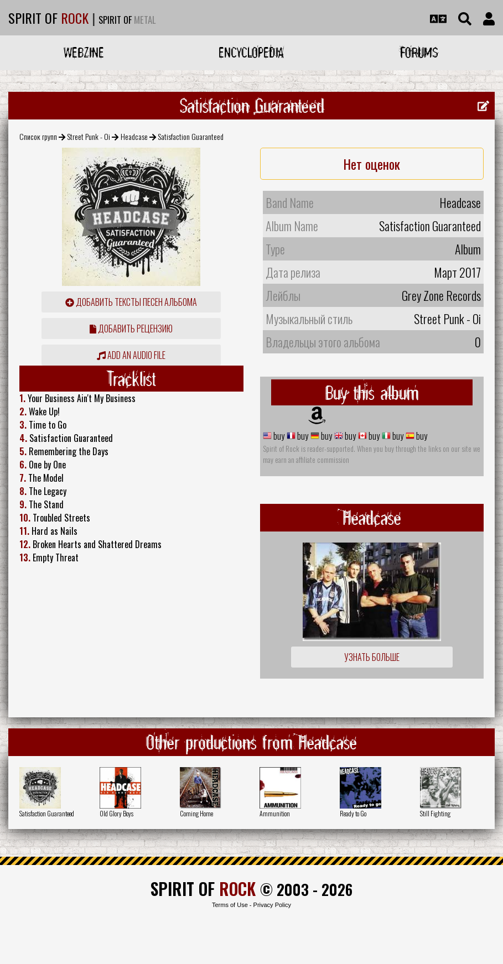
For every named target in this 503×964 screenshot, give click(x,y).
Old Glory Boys (116, 813)
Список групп (38, 136)
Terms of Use (230, 905)
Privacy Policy (272, 905)
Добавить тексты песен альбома (131, 302)
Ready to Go (353, 813)
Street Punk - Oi (88, 136)
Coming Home (196, 813)
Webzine (84, 52)
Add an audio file (131, 355)
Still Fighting (435, 813)
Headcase (134, 136)
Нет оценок (371, 164)
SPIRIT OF (48, 18)
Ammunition (275, 813)
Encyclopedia (251, 52)
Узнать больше (372, 657)
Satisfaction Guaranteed (46, 813)
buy (278, 435)
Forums (419, 52)
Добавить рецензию (131, 328)
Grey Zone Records (441, 295)
